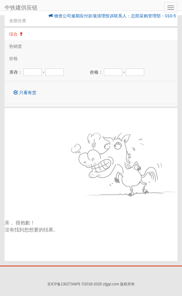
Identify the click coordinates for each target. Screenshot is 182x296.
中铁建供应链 (21, 8)
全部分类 (17, 20)
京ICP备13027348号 (63, 284)
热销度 (15, 46)
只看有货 (25, 92)
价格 (13, 58)
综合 (16, 34)
